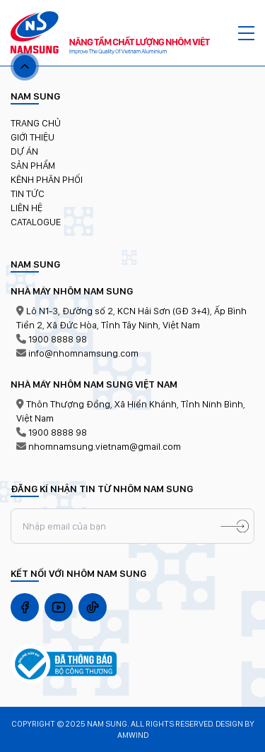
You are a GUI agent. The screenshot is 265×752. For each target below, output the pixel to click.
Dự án (24, 151)
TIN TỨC (28, 193)
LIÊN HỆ (26, 207)
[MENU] (246, 33)
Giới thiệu (32, 137)
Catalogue (36, 221)
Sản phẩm (33, 165)
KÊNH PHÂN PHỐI (47, 179)
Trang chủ (36, 123)
